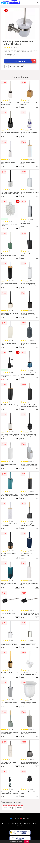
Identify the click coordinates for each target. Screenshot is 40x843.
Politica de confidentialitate (23, 824)
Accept (27, 841)
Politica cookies (18, 841)
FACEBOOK (14, 819)
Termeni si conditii (8, 824)
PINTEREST (24, 819)
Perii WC (19, 808)
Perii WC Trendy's (8, 808)
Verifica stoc (25, 61)
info (17, 107)
